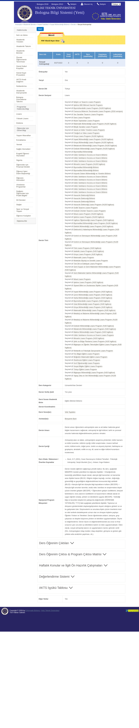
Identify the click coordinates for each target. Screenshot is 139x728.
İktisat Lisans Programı (82, 279)
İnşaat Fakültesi (43, 24)
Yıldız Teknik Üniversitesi (50, 611)
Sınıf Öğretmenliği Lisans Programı (86, 363)
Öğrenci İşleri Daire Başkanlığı (23, 172)
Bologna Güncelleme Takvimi (21, 99)
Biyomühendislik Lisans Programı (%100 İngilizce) (92, 108)
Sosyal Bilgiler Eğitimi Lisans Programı (87, 366)
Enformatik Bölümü (33, 611)
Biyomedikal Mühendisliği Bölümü (86, 167)
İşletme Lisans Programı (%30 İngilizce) (88, 282)
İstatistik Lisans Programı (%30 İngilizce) (88, 251)
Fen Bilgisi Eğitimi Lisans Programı (86, 354)
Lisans (19, 114)
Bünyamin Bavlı (71, 419)
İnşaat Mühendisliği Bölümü (59, 24)
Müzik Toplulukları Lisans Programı (86, 121)
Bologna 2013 (57, 4)
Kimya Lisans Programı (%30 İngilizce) (87, 254)
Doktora (19, 123)
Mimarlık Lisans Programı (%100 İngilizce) (89, 164)
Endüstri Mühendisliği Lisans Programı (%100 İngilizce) (94, 149)
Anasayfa (18, 24)
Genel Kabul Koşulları (21, 67)
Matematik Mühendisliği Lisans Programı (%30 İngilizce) (94, 310)
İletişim (73, 4)
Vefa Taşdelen (70, 412)
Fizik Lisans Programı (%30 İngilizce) (87, 248)
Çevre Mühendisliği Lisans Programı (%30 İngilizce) (92, 295)
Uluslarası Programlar (21, 186)
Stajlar (19, 205)
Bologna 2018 (42, 4)
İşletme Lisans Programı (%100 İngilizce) (88, 217)
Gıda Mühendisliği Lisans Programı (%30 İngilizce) (92, 304)
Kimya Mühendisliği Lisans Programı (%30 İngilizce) (92, 307)
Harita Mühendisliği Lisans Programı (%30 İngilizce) (92, 298)
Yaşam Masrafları (23, 135)
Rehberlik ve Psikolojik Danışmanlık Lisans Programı (93, 351)
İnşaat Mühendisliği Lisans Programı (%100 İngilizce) (93, 139)
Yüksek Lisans (22, 118)
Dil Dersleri (21, 200)
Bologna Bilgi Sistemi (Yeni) (59, 12)
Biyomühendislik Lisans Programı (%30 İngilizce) (91, 301)
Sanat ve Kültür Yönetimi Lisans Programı (89, 130)
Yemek (19, 144)
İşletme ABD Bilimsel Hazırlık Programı (88, 105)
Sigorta (19, 160)
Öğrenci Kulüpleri (23, 216)
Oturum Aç (88, 4)
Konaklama (21, 140)
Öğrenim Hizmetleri (20, 179)
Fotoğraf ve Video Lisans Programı (86, 133)
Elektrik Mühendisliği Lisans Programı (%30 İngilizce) (93, 226)
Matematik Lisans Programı (83, 257)
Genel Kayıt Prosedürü (21, 74)
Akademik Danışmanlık (21, 92)
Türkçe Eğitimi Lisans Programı (85, 369)
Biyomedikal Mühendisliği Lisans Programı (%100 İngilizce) (95, 223)
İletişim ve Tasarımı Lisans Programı (87, 102)
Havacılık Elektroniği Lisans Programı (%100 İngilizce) (93, 205)
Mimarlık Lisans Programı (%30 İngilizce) (88, 338)
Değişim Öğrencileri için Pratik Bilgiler (22, 193)
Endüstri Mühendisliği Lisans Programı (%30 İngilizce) (93, 326)
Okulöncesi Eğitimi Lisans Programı (86, 360)
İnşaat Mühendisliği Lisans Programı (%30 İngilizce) (92, 292)
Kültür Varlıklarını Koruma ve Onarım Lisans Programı (93, 335)
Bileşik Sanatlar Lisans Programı (85, 127)
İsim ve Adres (22, 35)
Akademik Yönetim (20, 41)
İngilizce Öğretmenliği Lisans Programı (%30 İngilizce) (93, 220)
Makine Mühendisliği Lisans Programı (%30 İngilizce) (93, 332)
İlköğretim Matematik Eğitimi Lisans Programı (90, 357)
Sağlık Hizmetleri (23, 149)
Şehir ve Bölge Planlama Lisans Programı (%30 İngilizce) (94, 341)
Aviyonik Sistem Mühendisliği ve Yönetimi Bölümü (92, 174)
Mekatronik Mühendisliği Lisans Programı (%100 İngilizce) (95, 146)
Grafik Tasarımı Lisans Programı (85, 208)
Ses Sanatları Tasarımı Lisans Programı (88, 114)
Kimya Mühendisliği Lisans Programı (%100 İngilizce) (93, 142)
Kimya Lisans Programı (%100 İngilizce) (88, 136)
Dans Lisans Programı (81, 118)
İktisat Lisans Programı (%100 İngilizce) (88, 214)
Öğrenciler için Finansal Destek (23, 166)
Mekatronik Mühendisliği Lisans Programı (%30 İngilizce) (94, 329)
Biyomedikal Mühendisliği (82, 152)
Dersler (73, 24)
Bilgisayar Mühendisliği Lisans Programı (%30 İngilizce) (94, 373)
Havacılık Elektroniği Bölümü (84, 195)
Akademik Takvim (23, 46)
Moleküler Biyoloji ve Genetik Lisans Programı (90, 261)
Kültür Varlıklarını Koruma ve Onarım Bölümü (90, 155)
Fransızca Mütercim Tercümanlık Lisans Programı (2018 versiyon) (98, 111)
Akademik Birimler (29, 24)
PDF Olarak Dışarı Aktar (50, 41)
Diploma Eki (22, 221)
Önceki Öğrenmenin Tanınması (21, 59)
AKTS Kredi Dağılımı (21, 80)
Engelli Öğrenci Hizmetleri (22, 154)
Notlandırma (21, 86)
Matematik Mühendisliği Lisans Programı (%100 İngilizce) (94, 124)
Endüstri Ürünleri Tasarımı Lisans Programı (89, 211)
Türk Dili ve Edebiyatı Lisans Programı (87, 264)
